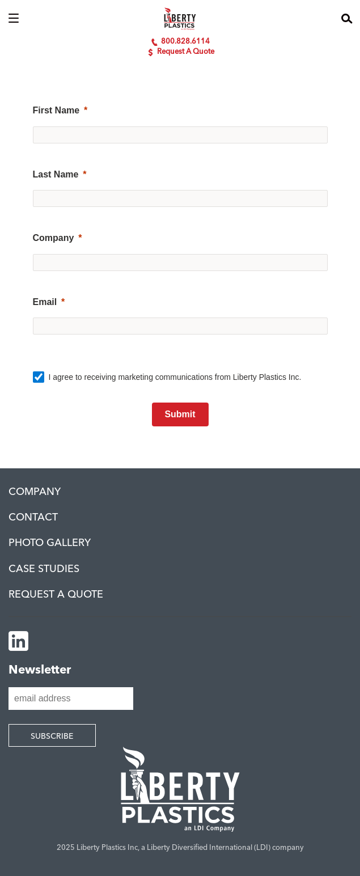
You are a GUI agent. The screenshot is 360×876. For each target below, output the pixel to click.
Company (53, 238)
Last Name (56, 174)
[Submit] (180, 414)
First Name (56, 110)
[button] (14, 19)
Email (45, 302)
